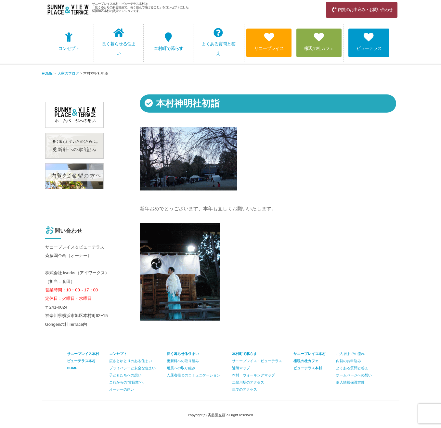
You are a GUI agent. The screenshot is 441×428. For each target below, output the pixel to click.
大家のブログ (68, 73)
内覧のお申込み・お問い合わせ (362, 9)
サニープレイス (269, 41)
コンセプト (68, 41)
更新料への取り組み (183, 361)
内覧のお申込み (348, 361)
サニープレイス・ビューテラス (257, 361)
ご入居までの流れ (350, 354)
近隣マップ (241, 368)
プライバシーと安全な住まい (132, 368)
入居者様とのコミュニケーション (193, 375)
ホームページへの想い (354, 375)
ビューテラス (369, 41)
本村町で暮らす (168, 41)
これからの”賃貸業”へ (126, 382)
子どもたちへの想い (125, 375)
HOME (47, 73)
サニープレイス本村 (309, 354)
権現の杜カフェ (319, 41)
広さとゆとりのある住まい (130, 361)
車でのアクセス (244, 389)
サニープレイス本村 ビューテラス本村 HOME (83, 361)
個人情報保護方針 (350, 382)
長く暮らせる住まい (119, 42)
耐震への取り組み (181, 368)
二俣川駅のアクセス (248, 382)
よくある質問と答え (218, 42)
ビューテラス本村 (307, 368)
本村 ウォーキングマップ (253, 375)
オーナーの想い (121, 389)
